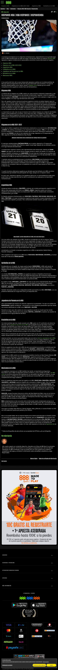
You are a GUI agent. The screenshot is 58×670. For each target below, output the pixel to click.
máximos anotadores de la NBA (46, 338)
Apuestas (3, 8)
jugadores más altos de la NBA (19, 324)
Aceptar (51, 665)
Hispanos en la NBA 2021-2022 (12, 65)
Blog (8, 8)
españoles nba (50, 424)
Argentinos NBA (7, 67)
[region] (29, 663)
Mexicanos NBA (7, 75)
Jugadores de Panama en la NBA (13, 71)
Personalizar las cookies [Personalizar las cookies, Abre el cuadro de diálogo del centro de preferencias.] (7, 665)
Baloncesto (13, 8)
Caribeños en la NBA (9, 69)
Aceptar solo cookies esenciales (39, 665)
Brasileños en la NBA (9, 73)
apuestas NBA (51, 58)
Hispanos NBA (7, 63)
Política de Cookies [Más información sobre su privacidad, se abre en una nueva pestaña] (46, 661)
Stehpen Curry (33, 85)
